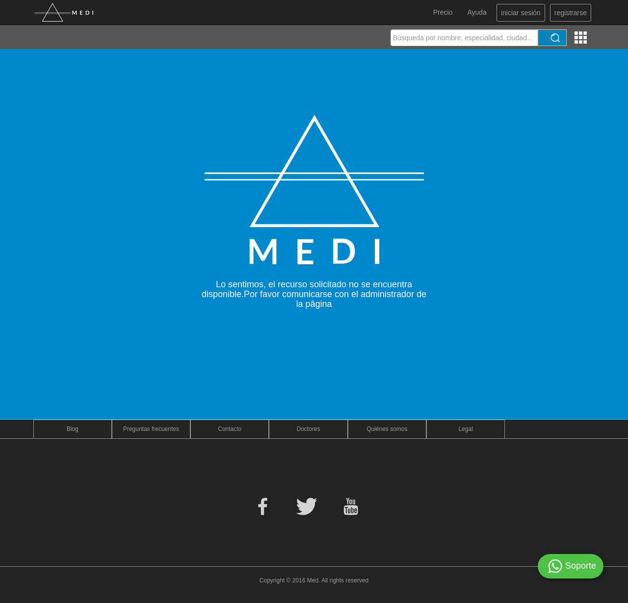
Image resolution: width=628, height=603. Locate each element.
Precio (443, 12)
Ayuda (476, 12)
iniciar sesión (521, 13)
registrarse (570, 13)
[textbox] (464, 37)
